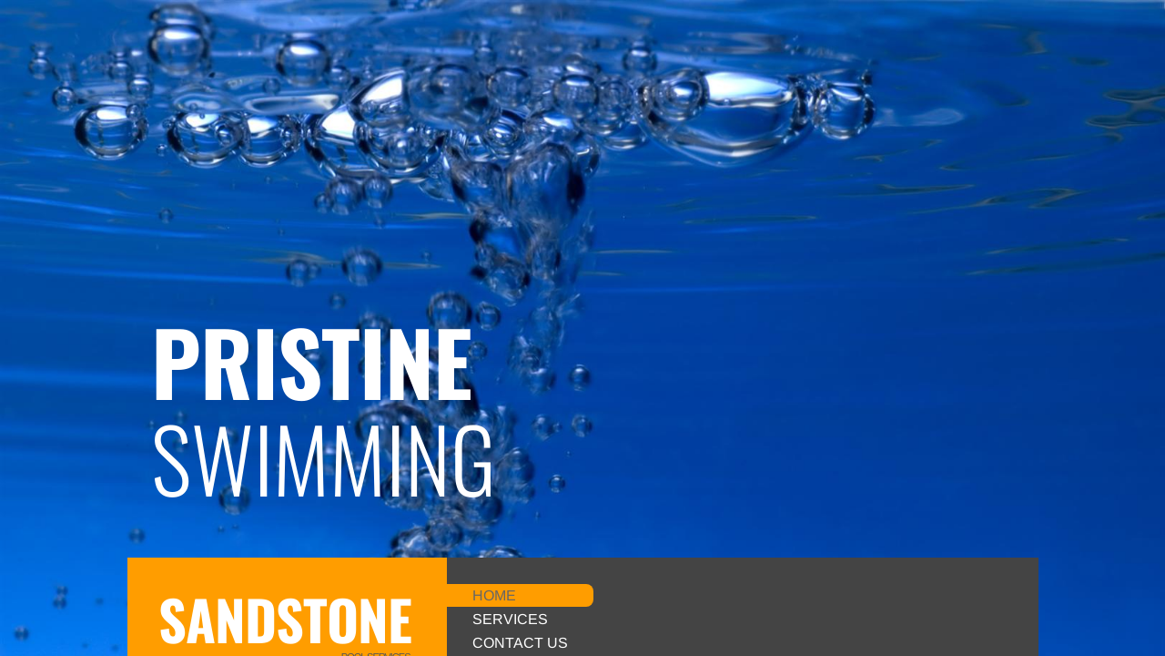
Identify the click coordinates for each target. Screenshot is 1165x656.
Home (494, 595)
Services (510, 619)
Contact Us (520, 643)
